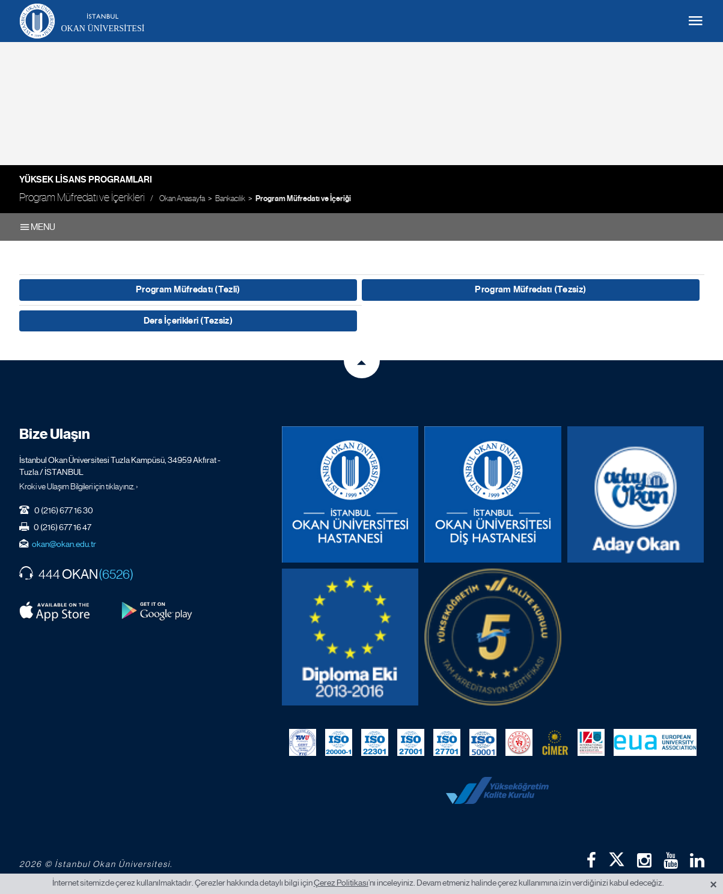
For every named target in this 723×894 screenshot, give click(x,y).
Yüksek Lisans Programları (85, 179)
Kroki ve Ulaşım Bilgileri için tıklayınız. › (78, 486)
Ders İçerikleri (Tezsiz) (188, 320)
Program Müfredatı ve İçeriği (303, 199)
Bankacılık (230, 198)
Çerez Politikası (341, 882)
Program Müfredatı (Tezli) (188, 289)
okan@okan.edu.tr (64, 544)
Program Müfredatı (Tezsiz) (530, 289)
